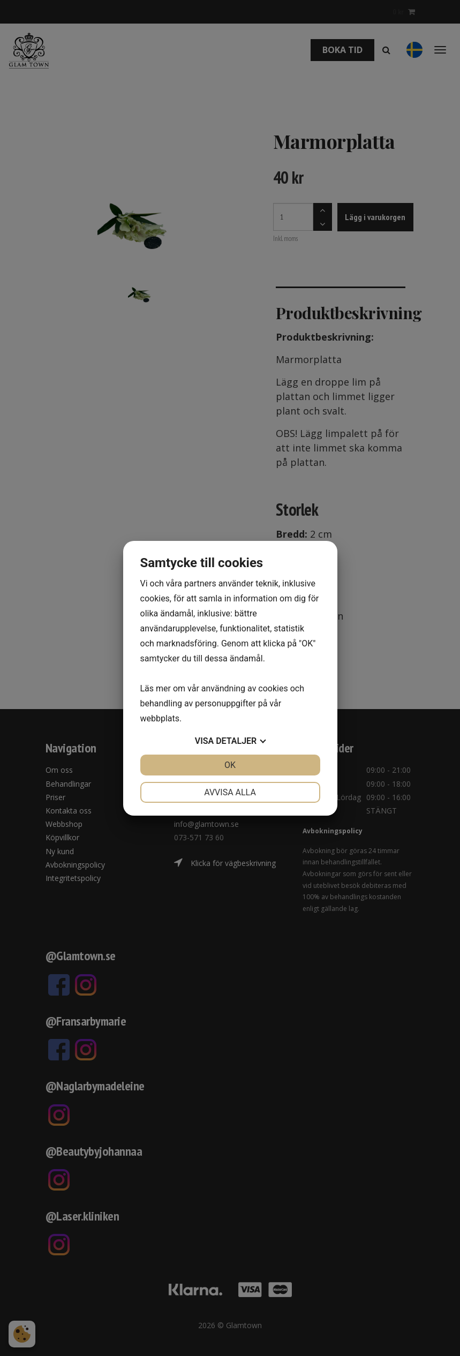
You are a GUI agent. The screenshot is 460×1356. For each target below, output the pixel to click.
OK (230, 765)
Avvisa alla (230, 792)
